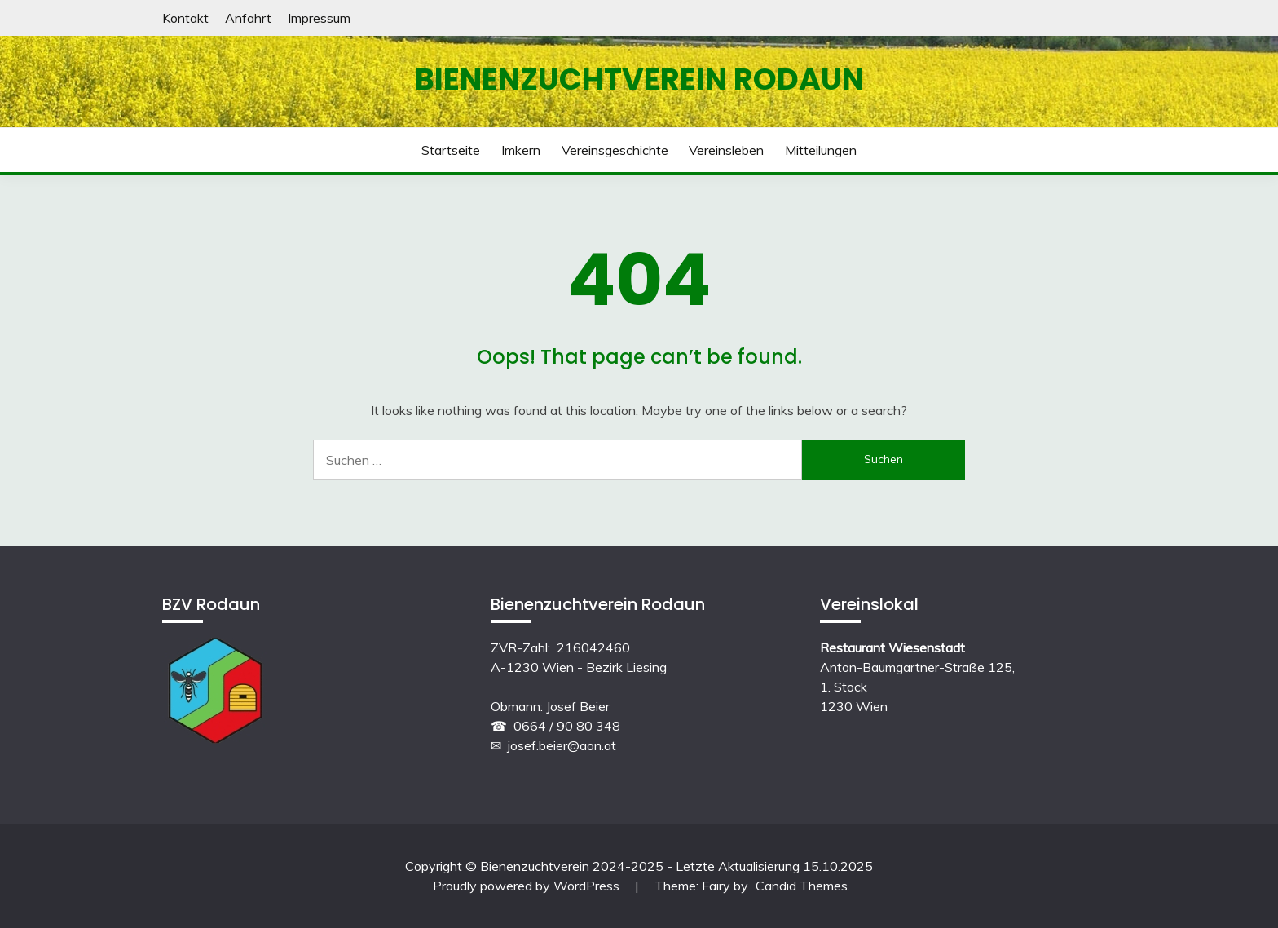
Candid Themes (802, 885)
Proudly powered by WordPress (528, 885)
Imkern (520, 150)
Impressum (319, 18)
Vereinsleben (726, 150)
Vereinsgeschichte (615, 150)
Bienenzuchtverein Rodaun (639, 79)
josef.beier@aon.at (562, 745)
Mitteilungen (821, 150)
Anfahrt (248, 18)
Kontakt (185, 18)
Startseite (450, 150)
